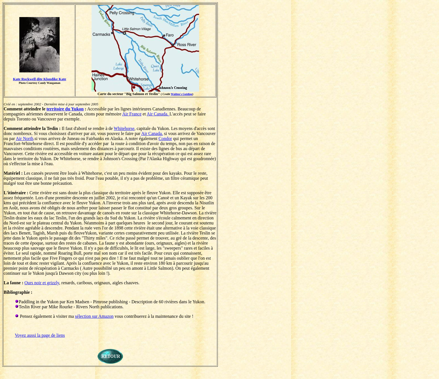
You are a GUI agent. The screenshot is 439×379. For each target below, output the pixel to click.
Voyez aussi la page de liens (40, 335)
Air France (131, 114)
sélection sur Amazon (94, 316)
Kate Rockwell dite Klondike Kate (39, 79)
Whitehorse (124, 128)
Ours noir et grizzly (41, 282)
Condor (165, 138)
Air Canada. (158, 114)
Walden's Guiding (181, 94)
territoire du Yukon (65, 108)
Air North (25, 138)
